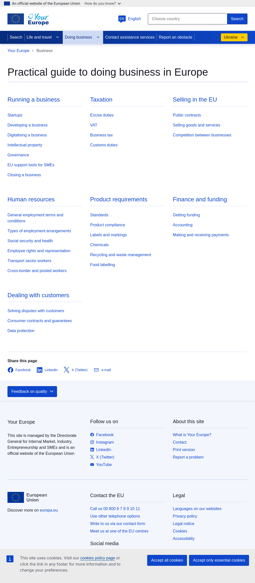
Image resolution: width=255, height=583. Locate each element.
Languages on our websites (197, 509)
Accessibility (183, 538)
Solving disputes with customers (35, 311)
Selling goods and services (196, 125)
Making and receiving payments (201, 235)
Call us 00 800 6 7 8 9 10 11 (115, 509)
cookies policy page (97, 558)
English (129, 18)
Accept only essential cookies (219, 560)
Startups (14, 115)
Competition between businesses (202, 135)
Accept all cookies (167, 560)
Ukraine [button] (234, 37)
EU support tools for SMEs (31, 165)
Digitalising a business (27, 135)
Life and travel (43, 37)
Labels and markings (108, 235)
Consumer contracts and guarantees (39, 321)
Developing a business (27, 125)
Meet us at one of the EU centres (119, 531)
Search (16, 37)
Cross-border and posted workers (36, 271)
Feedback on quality (32, 391)
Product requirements (118, 199)
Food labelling (102, 265)
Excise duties (102, 115)
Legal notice (183, 524)
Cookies (180, 531)
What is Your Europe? (192, 435)
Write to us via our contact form (117, 524)
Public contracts (187, 115)
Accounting (182, 225)
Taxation (101, 99)
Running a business (33, 99)
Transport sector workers (29, 261)
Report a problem (188, 457)
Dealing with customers (38, 295)
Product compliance (107, 225)
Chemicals (99, 245)
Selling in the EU (195, 99)
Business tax (101, 135)
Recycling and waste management (120, 255)
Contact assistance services (130, 37)
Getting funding (186, 215)
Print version (184, 450)
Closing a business (24, 175)
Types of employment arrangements (39, 231)
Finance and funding (200, 199)
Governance (18, 155)
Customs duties (104, 145)
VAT (93, 125)
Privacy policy (185, 516)
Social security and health (30, 241)
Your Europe (18, 51)
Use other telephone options (115, 516)
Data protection (21, 331)
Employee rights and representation (38, 251)
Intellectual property (24, 145)
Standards (99, 215)
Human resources (31, 199)
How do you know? (103, 3)
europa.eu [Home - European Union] (49, 510)
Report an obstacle (175, 37)
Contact (180, 442)
